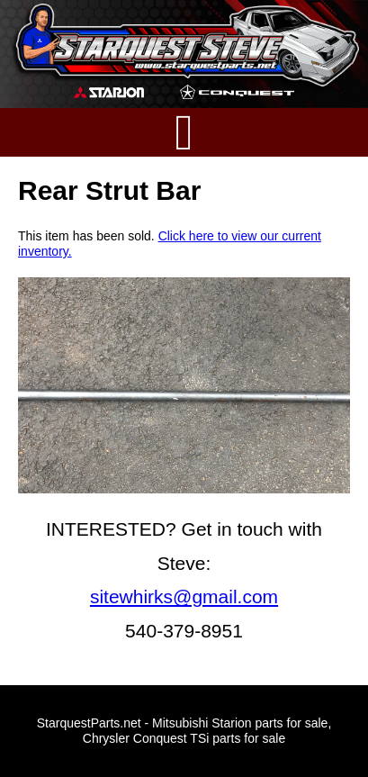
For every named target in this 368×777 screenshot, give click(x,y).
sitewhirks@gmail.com (184, 596)
